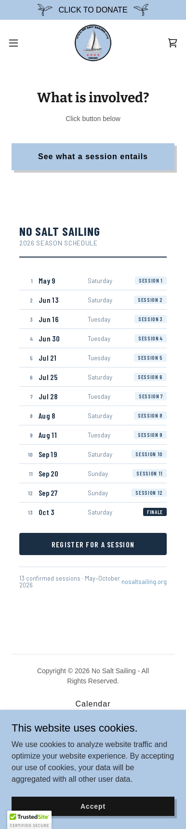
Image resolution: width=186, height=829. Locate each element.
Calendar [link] (93, 704)
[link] (93, 43)
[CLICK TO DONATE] (93, 10)
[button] (17, 43)
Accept (93, 806)
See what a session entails (93, 156)
